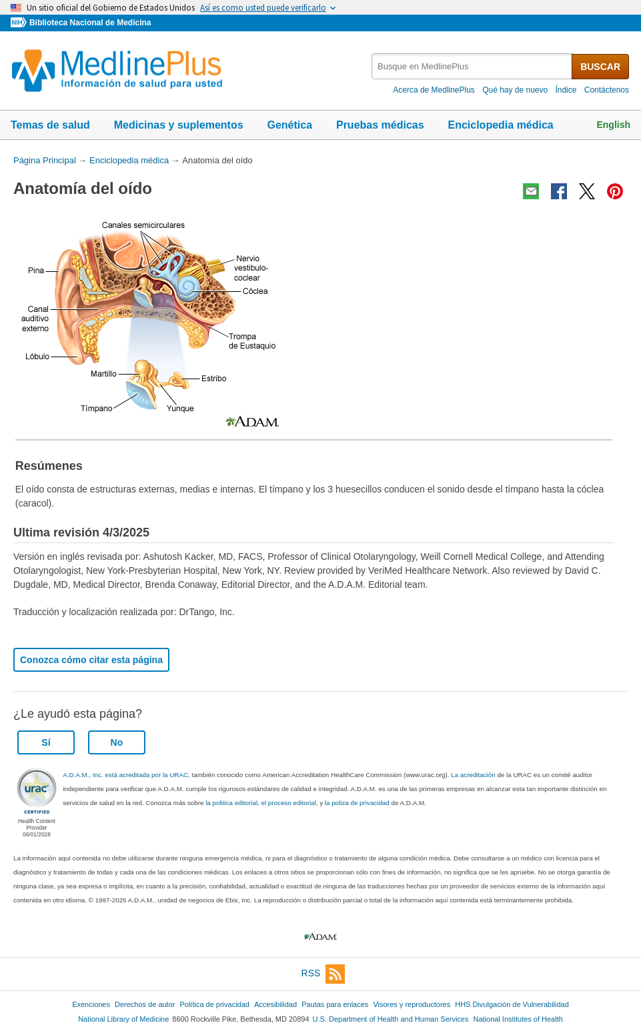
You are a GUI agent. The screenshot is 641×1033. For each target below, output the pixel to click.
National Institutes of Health (518, 1019)
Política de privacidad (214, 1004)
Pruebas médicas (380, 125)
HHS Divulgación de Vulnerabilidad (512, 1004)
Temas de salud (50, 125)
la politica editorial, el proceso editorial (260, 802)
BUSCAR (600, 66)
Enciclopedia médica (500, 125)
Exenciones (91, 1004)
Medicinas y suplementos (178, 125)
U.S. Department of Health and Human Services (391, 1019)
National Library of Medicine (123, 1019)
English (613, 124)
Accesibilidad (275, 1004)
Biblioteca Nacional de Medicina (90, 22)
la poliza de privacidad (357, 802)
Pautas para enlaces (334, 1004)
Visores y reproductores (411, 1004)
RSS (323, 974)
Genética (289, 125)
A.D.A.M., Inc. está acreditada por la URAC (125, 774)
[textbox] (473, 66)
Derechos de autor (145, 1004)
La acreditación (473, 774)
